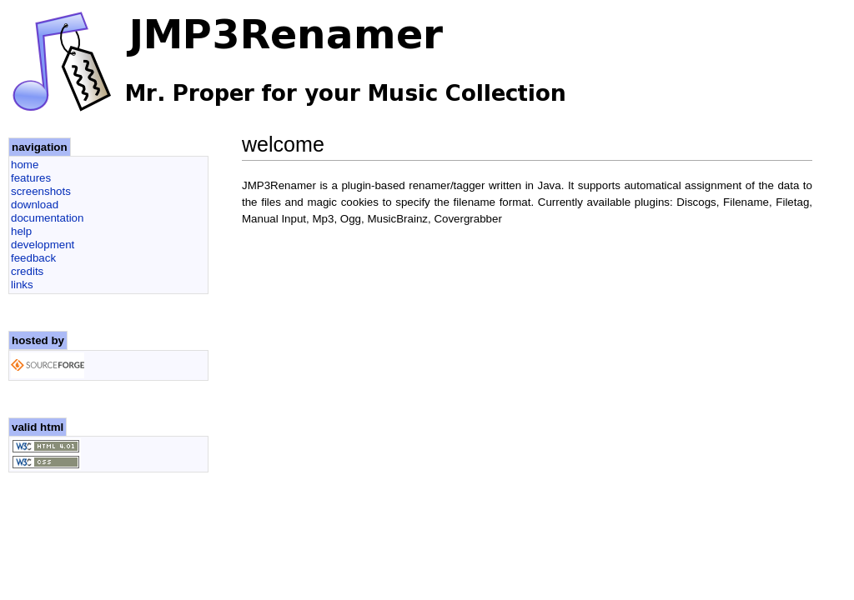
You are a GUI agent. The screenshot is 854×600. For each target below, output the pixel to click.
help (21, 231)
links (22, 284)
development (42, 244)
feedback (33, 258)
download (34, 204)
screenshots (41, 191)
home (24, 164)
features (31, 178)
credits (27, 271)
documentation (47, 218)
